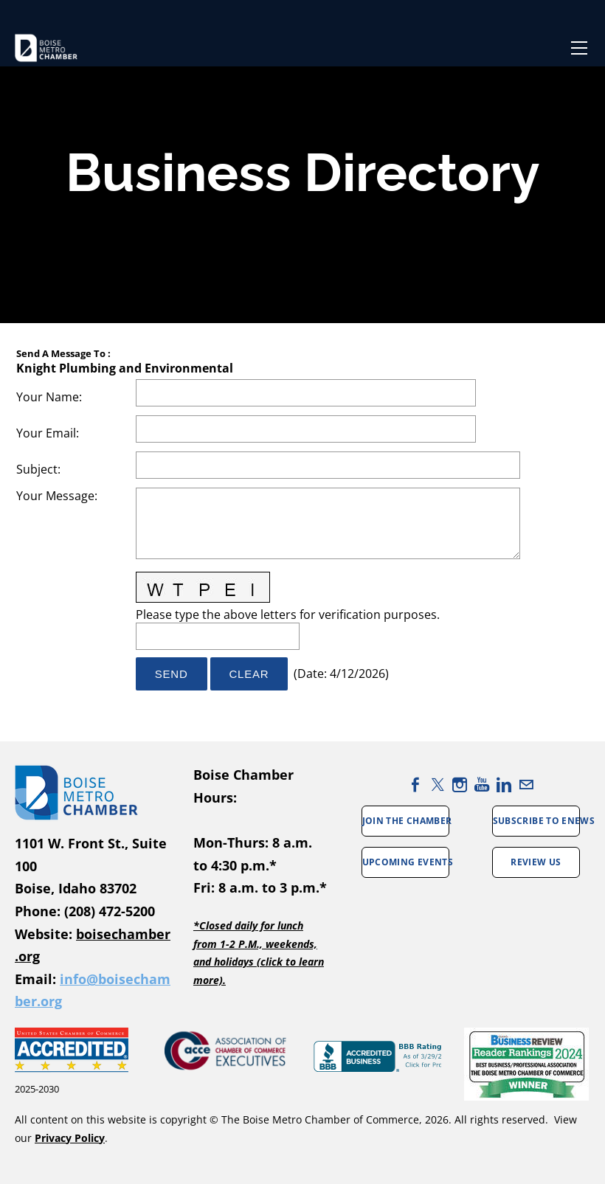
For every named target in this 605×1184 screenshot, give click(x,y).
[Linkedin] (504, 784)
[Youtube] (481, 784)
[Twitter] (437, 784)
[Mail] (526, 784)
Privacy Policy (70, 1138)
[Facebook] (415, 784)
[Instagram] (459, 784)
